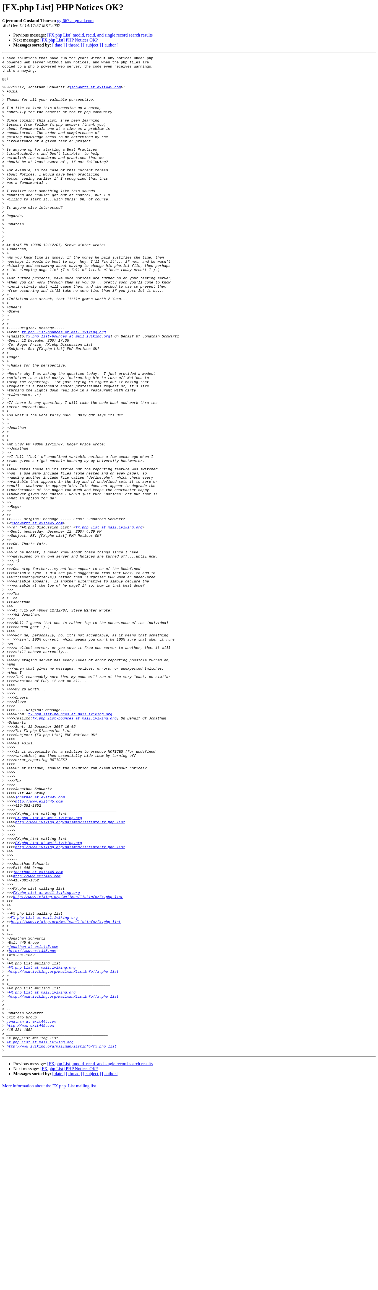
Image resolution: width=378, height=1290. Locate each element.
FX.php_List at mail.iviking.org (48, 970)
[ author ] (110, 45)
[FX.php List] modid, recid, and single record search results (100, 35)
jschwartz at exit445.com (95, 93)
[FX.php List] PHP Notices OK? (69, 40)
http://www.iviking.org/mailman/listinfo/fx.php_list (70, 975)
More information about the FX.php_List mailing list (49, 1285)
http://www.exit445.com (39, 950)
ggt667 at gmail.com (75, 20)
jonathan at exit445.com (40, 945)
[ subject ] (92, 45)
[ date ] (58, 45)
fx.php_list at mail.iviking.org (108, 621)
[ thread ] (74, 45)
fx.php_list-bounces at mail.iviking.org (64, 387)
